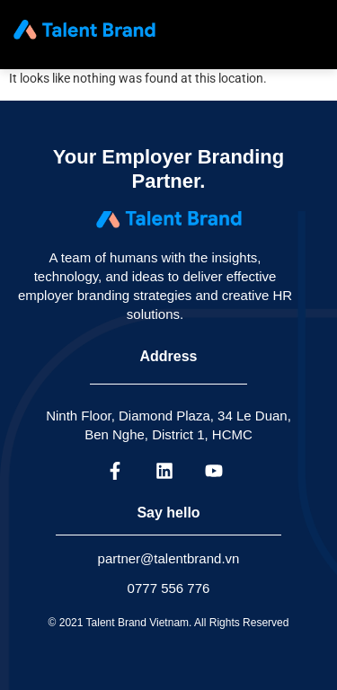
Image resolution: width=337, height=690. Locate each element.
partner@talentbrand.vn (169, 558)
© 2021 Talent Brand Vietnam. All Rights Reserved (169, 622)
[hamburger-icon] (306, 29)
